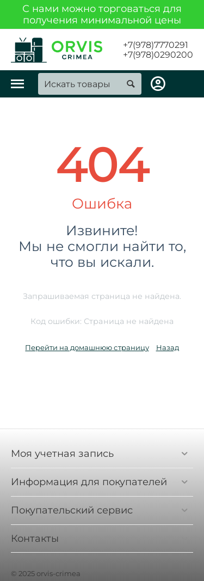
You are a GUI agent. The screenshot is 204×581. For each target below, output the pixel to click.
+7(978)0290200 (158, 55)
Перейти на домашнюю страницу (87, 347)
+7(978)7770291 (155, 45)
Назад (167, 347)
